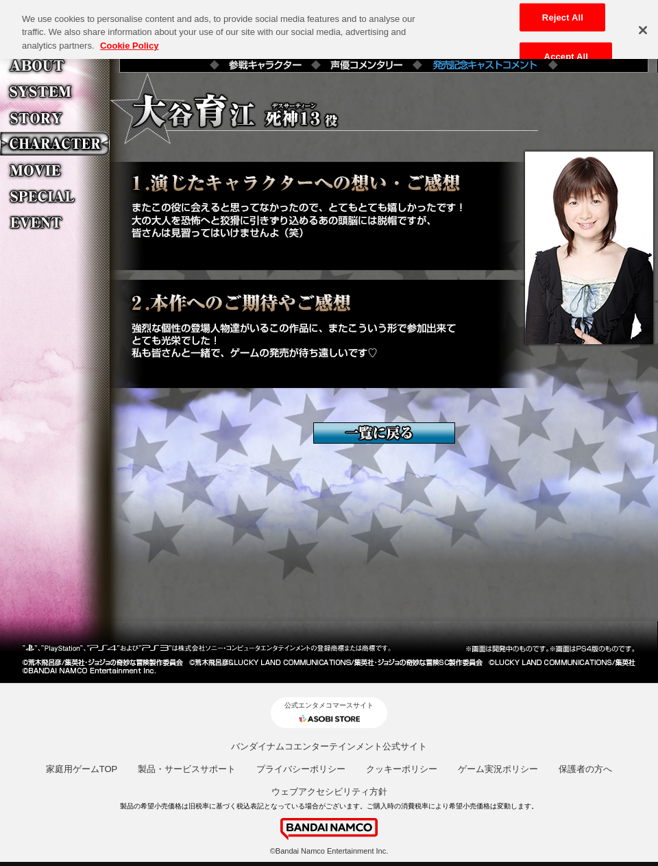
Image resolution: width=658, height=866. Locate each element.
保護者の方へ (585, 769)
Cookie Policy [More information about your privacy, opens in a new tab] (129, 40)
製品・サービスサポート (187, 769)
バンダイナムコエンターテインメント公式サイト (329, 746)
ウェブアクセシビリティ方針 (329, 791)
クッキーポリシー (401, 769)
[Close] (643, 25)
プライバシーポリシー (300, 769)
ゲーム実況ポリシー (498, 769)
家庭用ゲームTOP (82, 769)
